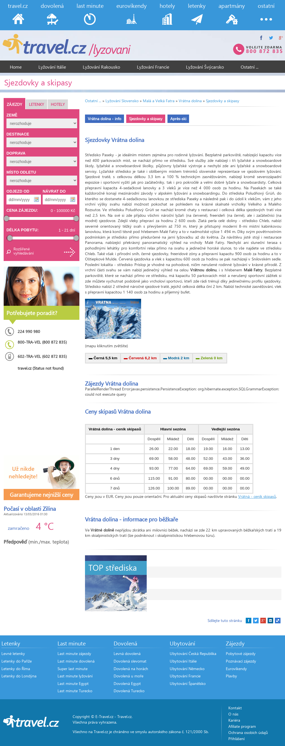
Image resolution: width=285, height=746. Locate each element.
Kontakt (235, 707)
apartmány (232, 5)
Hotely (58, 104)
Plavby (231, 676)
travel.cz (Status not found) (41, 368)
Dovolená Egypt (127, 683)
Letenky (36, 104)
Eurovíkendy (236, 668)
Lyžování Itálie (52, 67)
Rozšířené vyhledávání (23, 251)
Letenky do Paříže (16, 661)
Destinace (17, 134)
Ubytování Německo (187, 668)
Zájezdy (14, 104)
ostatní (266, 5)
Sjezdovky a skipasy (222, 100)
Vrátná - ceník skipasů (257, 496)
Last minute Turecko (75, 690)
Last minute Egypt (73, 683)
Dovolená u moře (128, 676)
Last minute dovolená (76, 661)
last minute (90, 5)
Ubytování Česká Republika (193, 653)
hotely (167, 5)
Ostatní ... (249, 67)
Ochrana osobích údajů (248, 732)
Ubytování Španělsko (188, 683)
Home (16, 67)
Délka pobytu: (22, 230)
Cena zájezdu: (22, 210)
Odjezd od (17, 191)
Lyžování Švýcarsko (205, 67)
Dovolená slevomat (130, 661)
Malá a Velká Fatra (158, 100)
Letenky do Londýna (18, 676)
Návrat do (54, 191)
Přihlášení (236, 738)
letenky (197, 5)
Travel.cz (124, 716)
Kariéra (234, 720)
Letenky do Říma (15, 668)
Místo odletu (21, 172)
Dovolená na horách (131, 668)
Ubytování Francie (185, 676)
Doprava (16, 153)
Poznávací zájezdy (241, 661)
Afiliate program (242, 726)
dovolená (52, 5)
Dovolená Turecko (129, 690)
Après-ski (178, 118)
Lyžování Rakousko (101, 67)
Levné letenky (13, 653)
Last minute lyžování (75, 676)
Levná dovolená (127, 653)
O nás (233, 714)
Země (11, 115)
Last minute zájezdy (74, 653)
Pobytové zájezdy (241, 653)
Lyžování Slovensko (122, 100)
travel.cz (18, 5)
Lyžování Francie (153, 67)
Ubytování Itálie (183, 661)
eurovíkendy (131, 5)
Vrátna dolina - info (104, 118)
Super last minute (73, 668)
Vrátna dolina (190, 100)
